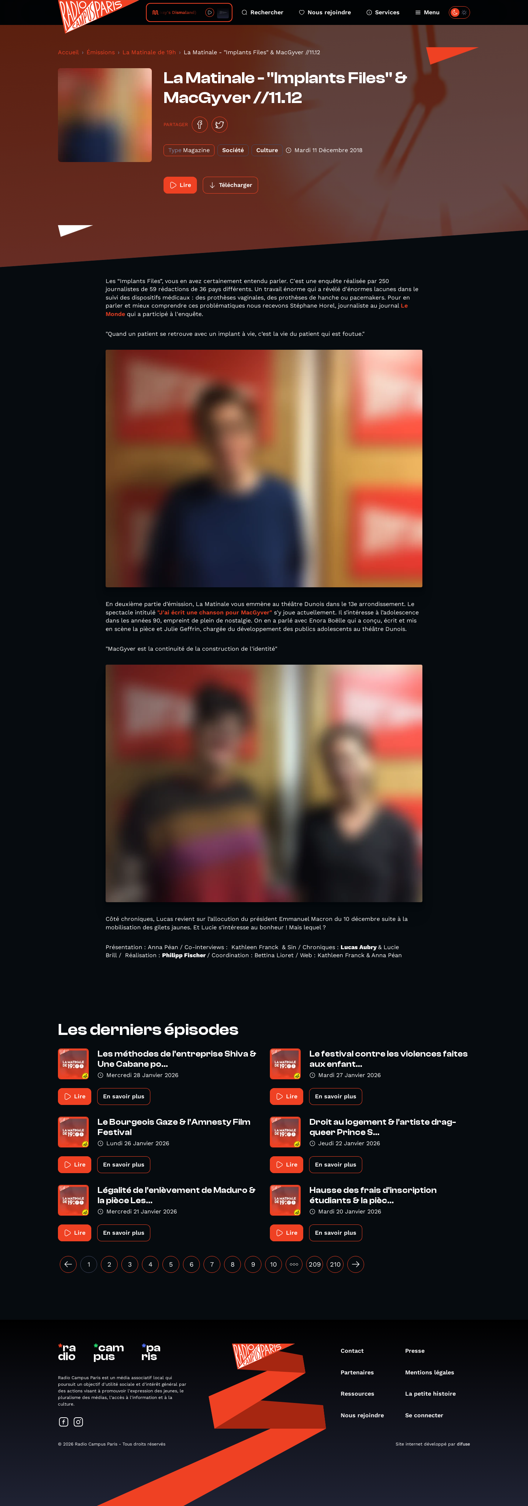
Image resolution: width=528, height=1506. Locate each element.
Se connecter (428, 1415)
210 (335, 1264)
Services (383, 12)
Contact (356, 1350)
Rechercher (262, 12)
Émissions (101, 52)
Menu (427, 12)
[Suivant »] (356, 1264)
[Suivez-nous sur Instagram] (78, 1422)
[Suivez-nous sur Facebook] (64, 1422)
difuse (463, 1444)
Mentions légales (433, 1372)
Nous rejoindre (325, 12)
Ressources (361, 1393)
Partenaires (361, 1372)
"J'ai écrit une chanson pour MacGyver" (214, 612)
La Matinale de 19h (149, 52)
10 (273, 1264)
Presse (418, 1350)
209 (315, 1264)
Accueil (68, 52)
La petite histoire (434, 1393)
